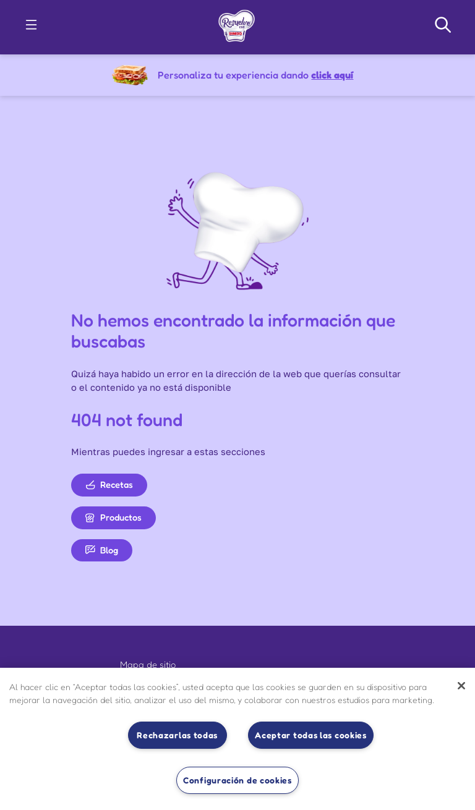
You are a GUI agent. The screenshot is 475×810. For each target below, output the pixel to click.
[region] (237, 739)
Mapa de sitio (148, 664)
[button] (31, 25)
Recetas (109, 484)
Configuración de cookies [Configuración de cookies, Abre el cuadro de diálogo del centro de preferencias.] (237, 780)
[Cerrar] (461, 685)
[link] (236, 23)
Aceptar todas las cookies (311, 735)
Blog (101, 550)
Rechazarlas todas (177, 735)
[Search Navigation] (443, 25)
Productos (113, 517)
